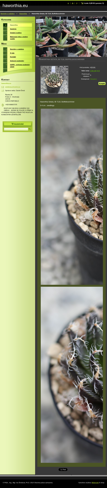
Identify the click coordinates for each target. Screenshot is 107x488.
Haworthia (23, 13)
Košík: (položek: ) (94, 3)
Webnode (95, 482)
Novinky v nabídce (8, 13)
